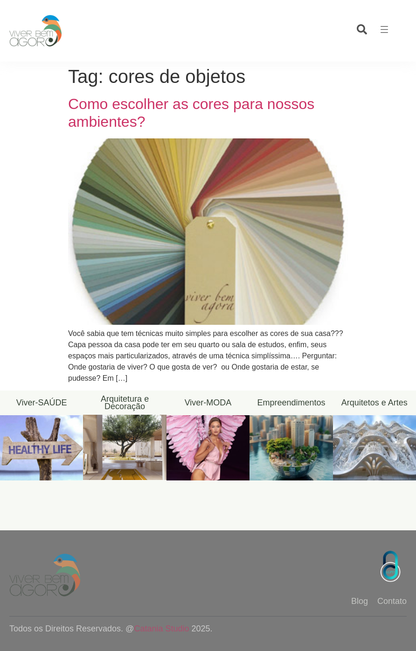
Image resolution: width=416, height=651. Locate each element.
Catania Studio (161, 628)
